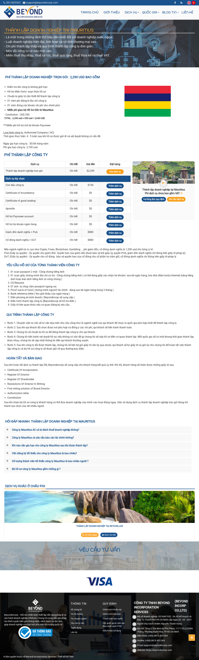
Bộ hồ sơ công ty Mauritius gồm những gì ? (36, 469)
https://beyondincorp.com (159, 650)
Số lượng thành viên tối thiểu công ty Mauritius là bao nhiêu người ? (50, 461)
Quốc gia (149, 12)
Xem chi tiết (109, 535)
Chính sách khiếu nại (112, 609)
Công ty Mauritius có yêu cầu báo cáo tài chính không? (43, 437)
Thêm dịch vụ (115, 186)
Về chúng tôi (76, 609)
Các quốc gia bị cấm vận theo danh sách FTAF (114, 624)
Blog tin (169, 12)
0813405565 (13, 2)
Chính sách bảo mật (112, 614)
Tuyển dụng (76, 628)
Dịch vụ (131, 12)
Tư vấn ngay (90, 535)
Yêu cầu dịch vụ (176, 199)
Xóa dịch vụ (115, 171)
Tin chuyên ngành (79, 618)
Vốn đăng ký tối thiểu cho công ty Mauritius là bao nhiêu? (44, 453)
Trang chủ (89, 12)
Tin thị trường (77, 614)
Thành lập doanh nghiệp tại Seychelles (99, 526)
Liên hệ (187, 12)
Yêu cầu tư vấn (77, 623)
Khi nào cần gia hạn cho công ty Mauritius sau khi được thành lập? (50, 445)
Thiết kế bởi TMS (65, 656)
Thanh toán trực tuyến (113, 618)
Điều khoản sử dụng (112, 630)
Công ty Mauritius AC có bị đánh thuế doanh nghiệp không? (45, 429)
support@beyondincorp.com (42, 2)
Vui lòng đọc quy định (153, 199)
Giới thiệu (112, 12)
